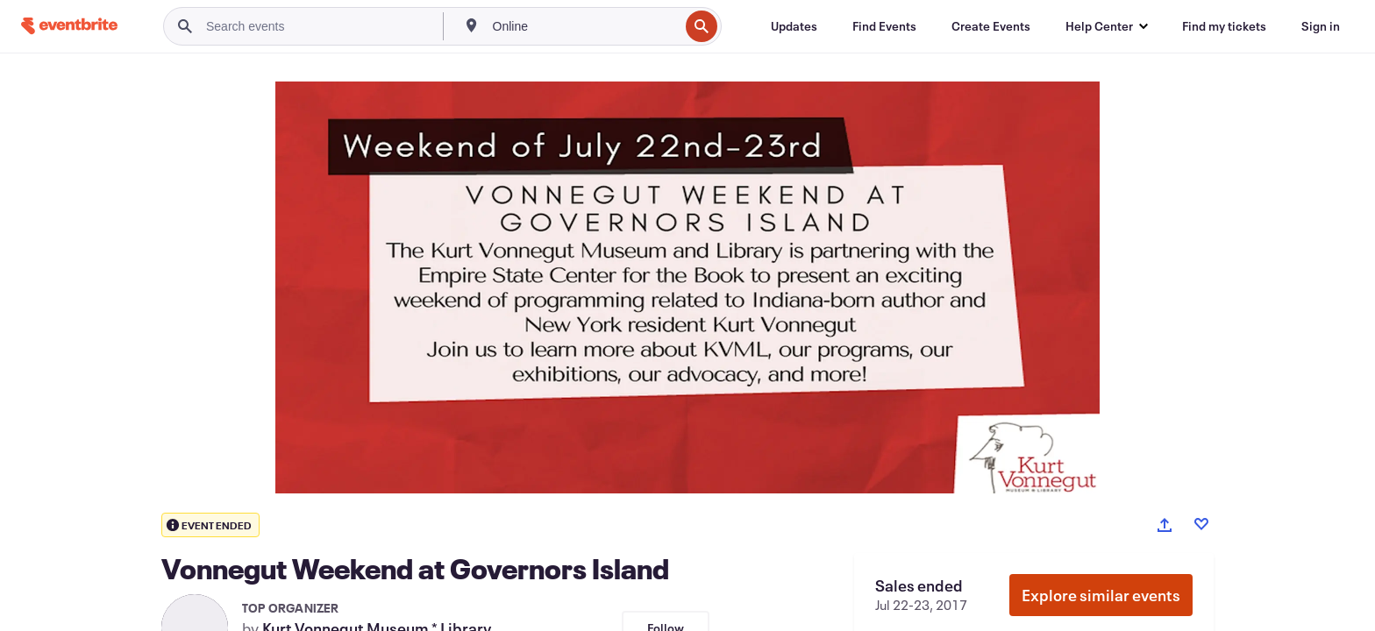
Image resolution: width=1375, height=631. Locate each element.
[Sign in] (1320, 26)
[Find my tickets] (1224, 26)
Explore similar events (1101, 595)
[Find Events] (884, 26)
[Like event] (1201, 524)
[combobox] (584, 26)
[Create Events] (990, 26)
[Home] (69, 26)
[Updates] (794, 26)
